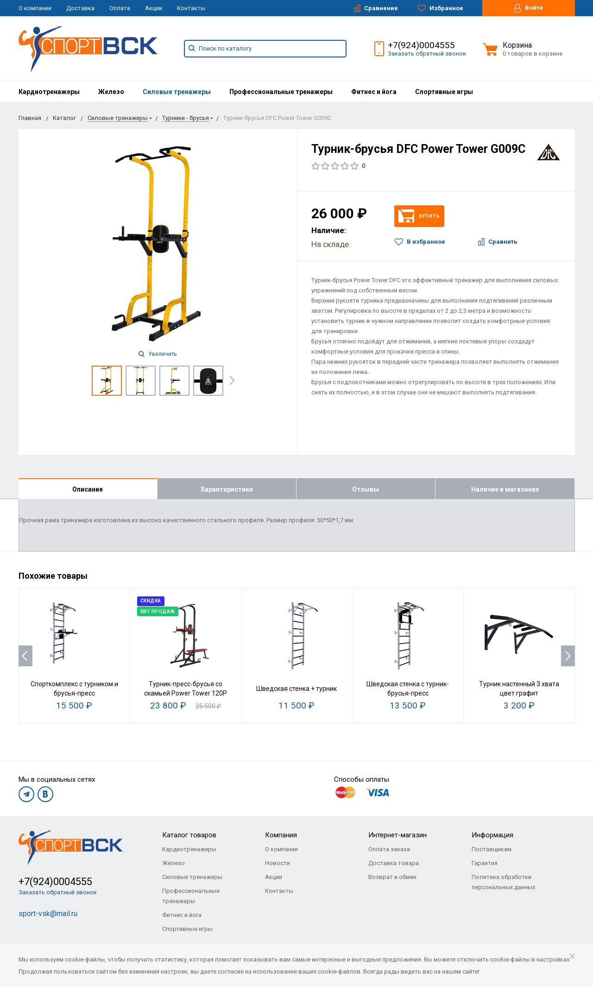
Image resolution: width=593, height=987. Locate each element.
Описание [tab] (87, 489)
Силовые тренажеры (177, 91)
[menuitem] (49, 92)
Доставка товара (393, 863)
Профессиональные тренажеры (281, 91)
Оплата (119, 8)
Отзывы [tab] (365, 489)
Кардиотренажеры (49, 91)
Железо (111, 91)
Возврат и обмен (392, 876)
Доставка (80, 8)
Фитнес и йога (374, 91)
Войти (528, 8)
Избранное (440, 8)
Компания (281, 835)
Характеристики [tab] (227, 489)
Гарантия (485, 863)
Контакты (191, 8)
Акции (153, 8)
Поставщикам (491, 849)
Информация (492, 835)
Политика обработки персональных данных (503, 882)
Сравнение (376, 8)
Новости (277, 863)
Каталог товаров (189, 835)
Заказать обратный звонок (427, 53)
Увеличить (158, 354)
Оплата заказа (389, 849)
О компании (35, 8)
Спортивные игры (444, 91)
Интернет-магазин (397, 835)
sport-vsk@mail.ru (48, 913)
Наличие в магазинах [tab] (505, 489)
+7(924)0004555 (421, 45)
